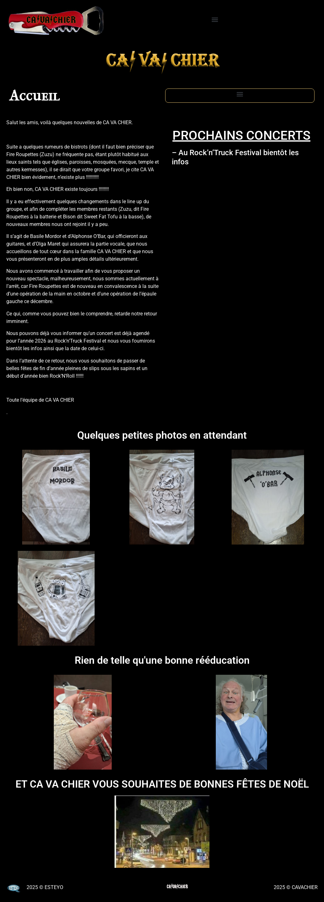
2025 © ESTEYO (45, 887)
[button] (215, 19)
